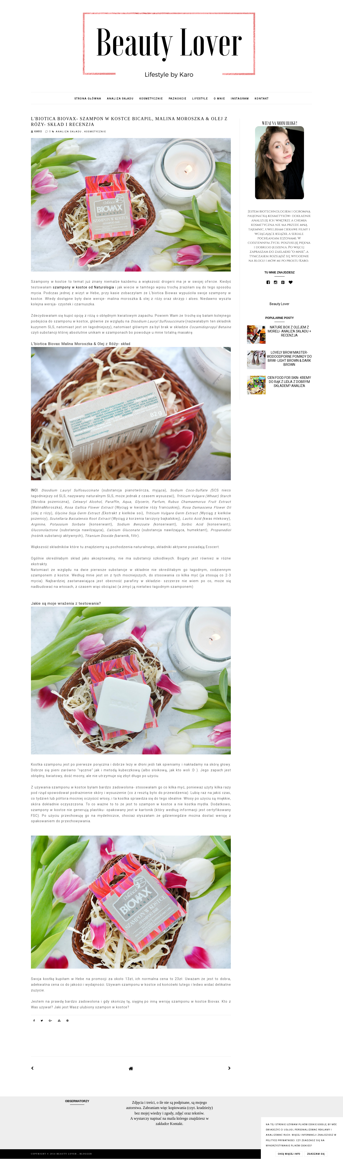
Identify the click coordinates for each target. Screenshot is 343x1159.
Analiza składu (120, 98)
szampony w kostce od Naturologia (83, 287)
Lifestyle (200, 98)
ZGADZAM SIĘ (316, 1154)
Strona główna (88, 98)
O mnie (219, 98)
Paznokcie (178, 98)
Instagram (240, 98)
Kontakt (262, 98)
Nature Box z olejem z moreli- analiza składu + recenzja (289, 331)
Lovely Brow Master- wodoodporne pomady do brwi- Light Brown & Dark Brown (289, 358)
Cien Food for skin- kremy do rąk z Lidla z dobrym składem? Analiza (289, 382)
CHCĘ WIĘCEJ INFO (289, 1154)
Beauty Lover (279, 304)
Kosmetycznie (151, 98)
